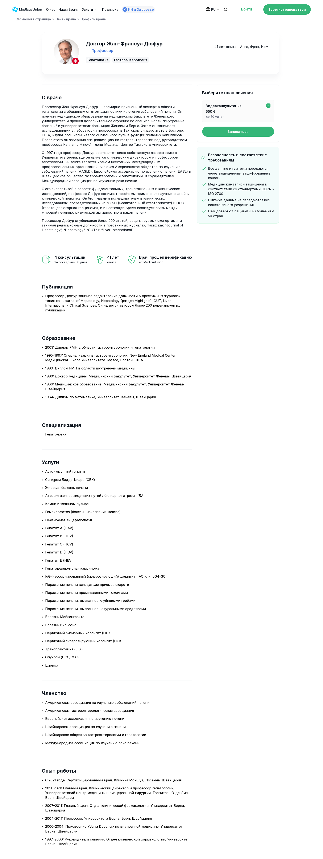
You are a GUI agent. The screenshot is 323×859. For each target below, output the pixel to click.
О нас (50, 9)
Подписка (110, 9)
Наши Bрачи (69, 9)
